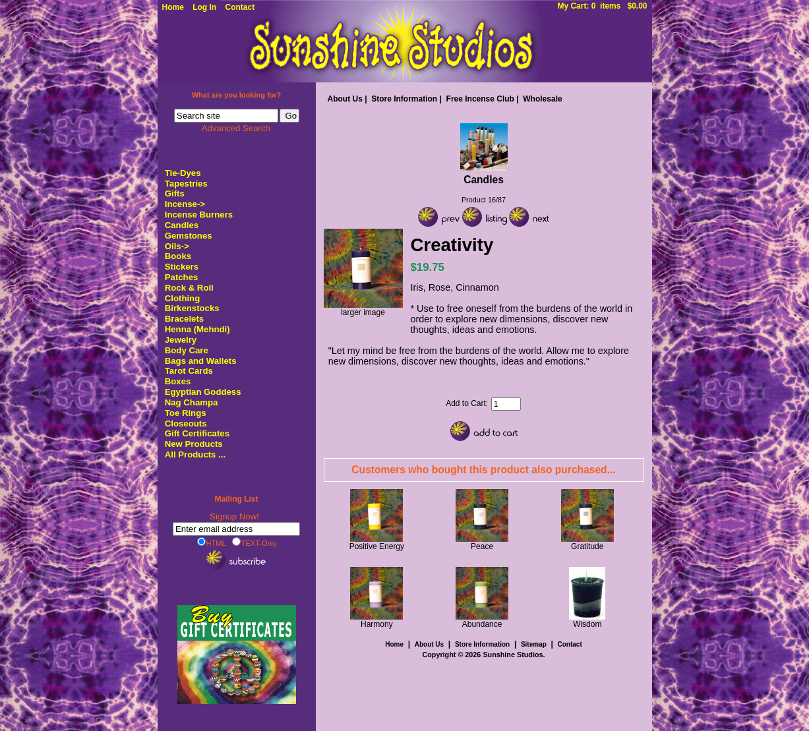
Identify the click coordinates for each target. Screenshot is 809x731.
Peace (482, 546)
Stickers (181, 267)
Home (173, 7)
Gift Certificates (197, 433)
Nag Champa (191, 402)
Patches (181, 277)
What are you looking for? (237, 95)
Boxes (178, 381)
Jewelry (180, 340)
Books (178, 256)
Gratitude (587, 546)
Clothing (182, 298)
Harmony (377, 624)
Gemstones (188, 236)
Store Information (404, 98)
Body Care (186, 350)
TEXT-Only (254, 542)
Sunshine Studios (513, 654)
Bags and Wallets (201, 361)
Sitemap (534, 644)
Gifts (175, 193)
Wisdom (587, 624)
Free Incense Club (480, 98)
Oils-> (177, 246)
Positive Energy (376, 546)
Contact (240, 7)
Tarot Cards (189, 371)
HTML (211, 542)
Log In (204, 7)
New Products (194, 444)
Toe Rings (185, 413)
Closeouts (186, 423)
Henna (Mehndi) (197, 329)
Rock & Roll (189, 288)
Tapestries (186, 184)
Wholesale (542, 98)
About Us (345, 98)
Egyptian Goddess (203, 392)
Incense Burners (199, 214)
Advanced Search (236, 128)
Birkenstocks (192, 308)
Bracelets (184, 319)
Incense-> (185, 204)
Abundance (482, 624)
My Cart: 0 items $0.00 (602, 6)
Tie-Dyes (183, 173)
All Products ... (195, 454)
